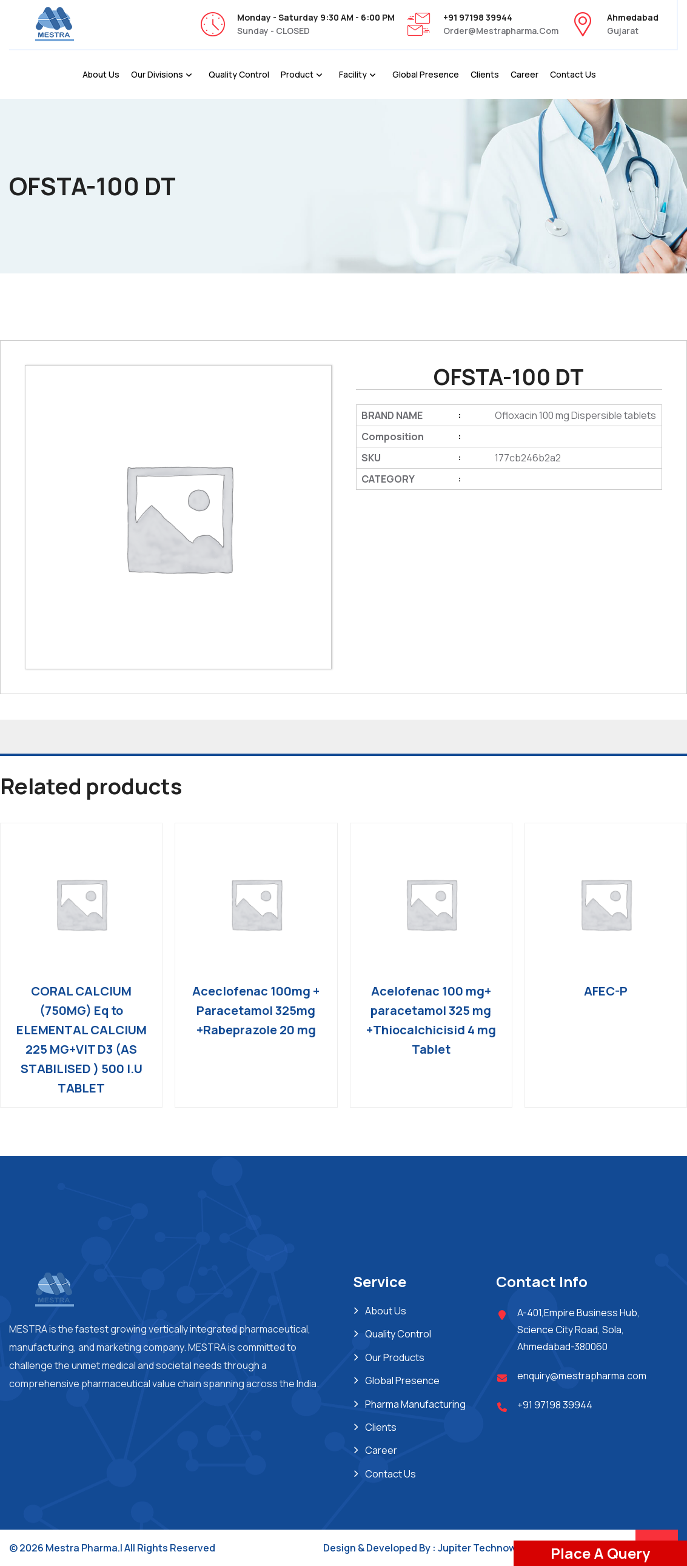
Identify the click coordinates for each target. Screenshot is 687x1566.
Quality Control (239, 74)
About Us (100, 74)
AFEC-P (606, 991)
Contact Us (573, 74)
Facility (353, 74)
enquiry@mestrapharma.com (581, 1375)
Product (297, 74)
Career (524, 74)
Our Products (394, 1357)
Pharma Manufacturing (415, 1404)
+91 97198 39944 (554, 1404)
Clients (485, 74)
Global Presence (425, 74)
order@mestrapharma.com (500, 30)
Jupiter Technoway (483, 1547)
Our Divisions (157, 74)
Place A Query (600, 1553)
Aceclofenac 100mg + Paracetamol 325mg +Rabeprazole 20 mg (256, 1010)
